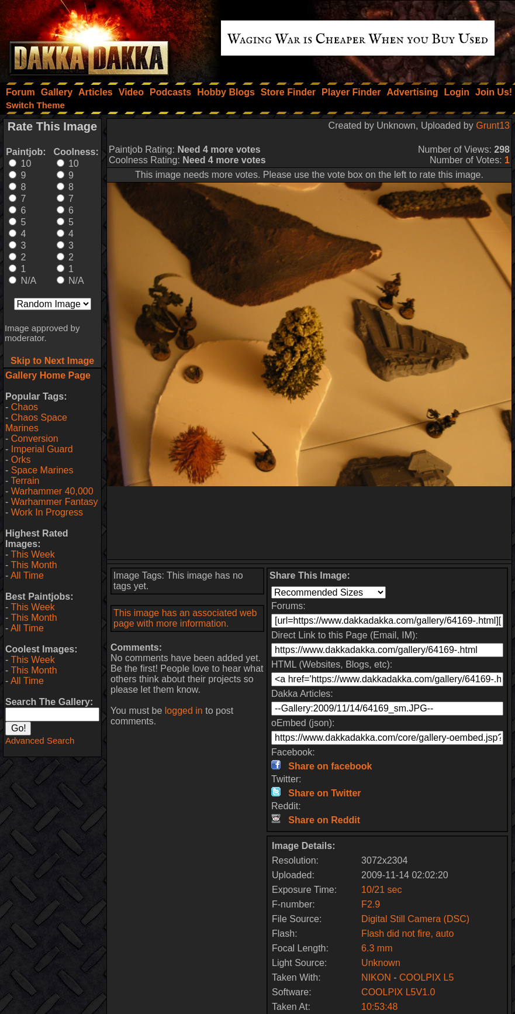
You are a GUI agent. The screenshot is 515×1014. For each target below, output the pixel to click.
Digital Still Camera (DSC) (415, 919)
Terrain (25, 481)
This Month (34, 565)
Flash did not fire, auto (407, 934)
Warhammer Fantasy (54, 502)
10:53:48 (379, 1007)
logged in (184, 711)
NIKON (376, 977)
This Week (32, 554)
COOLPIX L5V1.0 (398, 992)
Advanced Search (39, 740)
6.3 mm (376, 948)
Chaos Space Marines (36, 423)
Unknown (380, 963)
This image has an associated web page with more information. (185, 618)
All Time (27, 575)
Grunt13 (493, 125)
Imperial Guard (42, 449)
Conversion (34, 439)
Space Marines (42, 470)
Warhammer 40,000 (52, 491)
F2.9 (370, 904)
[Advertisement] (309, 522)
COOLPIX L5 (426, 977)
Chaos (24, 407)
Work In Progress (47, 512)
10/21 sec (381, 890)
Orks (21, 460)
